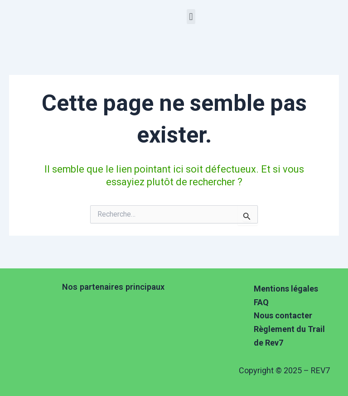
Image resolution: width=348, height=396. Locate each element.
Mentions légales (286, 288)
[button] (191, 16)
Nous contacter (283, 315)
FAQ (261, 302)
